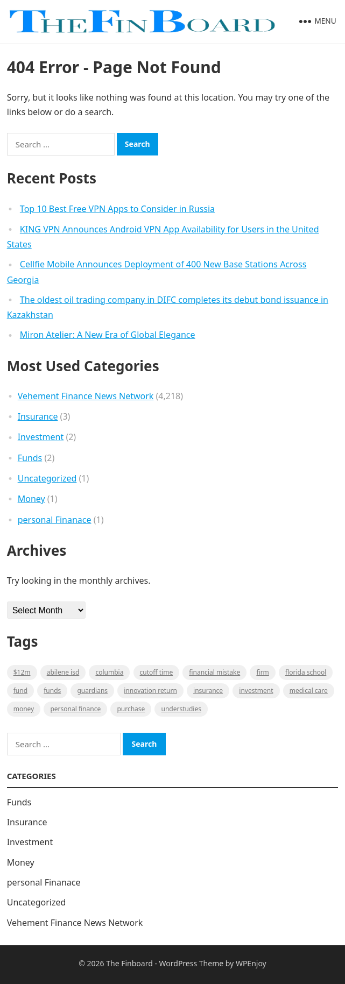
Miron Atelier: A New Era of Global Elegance (107, 335)
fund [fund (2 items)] (20, 690)
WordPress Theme (191, 963)
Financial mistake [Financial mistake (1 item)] (214, 672)
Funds (30, 458)
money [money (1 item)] (23, 708)
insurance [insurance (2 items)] (208, 690)
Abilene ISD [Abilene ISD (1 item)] (63, 672)
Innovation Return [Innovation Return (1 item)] (150, 690)
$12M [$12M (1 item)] (22, 672)
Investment (41, 437)
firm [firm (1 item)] (262, 672)
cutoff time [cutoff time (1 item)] (156, 672)
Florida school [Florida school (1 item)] (305, 672)
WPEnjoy (251, 963)
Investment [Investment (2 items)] (256, 690)
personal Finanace (54, 520)
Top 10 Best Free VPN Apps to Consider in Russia (117, 209)
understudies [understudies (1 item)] (181, 708)
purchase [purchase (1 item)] (131, 708)
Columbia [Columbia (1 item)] (109, 672)
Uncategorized (47, 478)
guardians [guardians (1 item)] (92, 690)
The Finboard (129, 963)
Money (31, 499)
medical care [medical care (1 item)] (309, 690)
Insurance (38, 416)
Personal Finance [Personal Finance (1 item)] (75, 708)
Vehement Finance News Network (86, 396)
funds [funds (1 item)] (52, 690)
